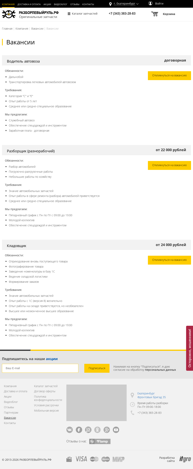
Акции (47, 4)
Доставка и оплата (29, 4)
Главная (7, 28)
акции (52, 358)
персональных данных (160, 370)
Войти (155, 3)
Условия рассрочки (46, 405)
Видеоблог (60, 4)
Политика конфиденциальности (47, 398)
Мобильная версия (46, 410)
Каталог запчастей (84, 13)
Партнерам (11, 412)
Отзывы (74, 4)
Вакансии (37, 28)
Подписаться (97, 368)
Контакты (88, 4)
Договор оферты (44, 391)
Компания (8, 4)
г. (124, 3)
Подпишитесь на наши (30, 359)
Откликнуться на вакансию (169, 75)
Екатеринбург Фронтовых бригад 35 (151, 395)
